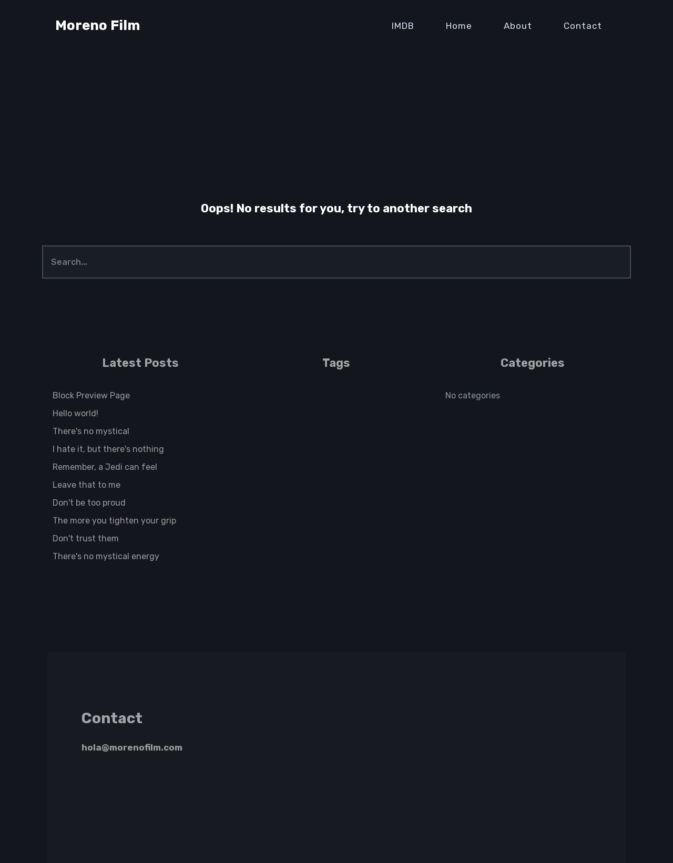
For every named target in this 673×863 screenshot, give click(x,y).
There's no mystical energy (106, 556)
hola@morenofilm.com (131, 747)
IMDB (403, 25)
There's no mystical (91, 431)
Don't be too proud (89, 503)
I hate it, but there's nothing (108, 449)
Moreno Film (97, 25)
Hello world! (75, 413)
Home (459, 25)
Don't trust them (86, 538)
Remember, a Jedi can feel (105, 467)
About (518, 25)
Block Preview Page (91, 395)
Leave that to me (86, 485)
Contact (583, 25)
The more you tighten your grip (114, 521)
